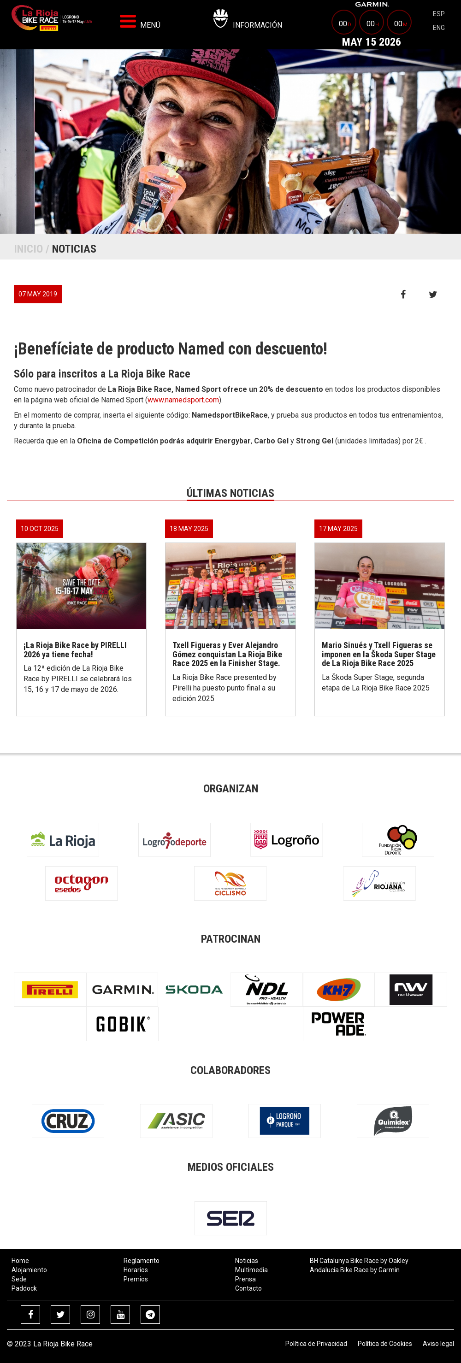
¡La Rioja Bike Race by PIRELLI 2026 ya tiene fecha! (75, 649)
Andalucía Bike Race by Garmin (355, 1270)
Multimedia (251, 1270)
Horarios (136, 1270)
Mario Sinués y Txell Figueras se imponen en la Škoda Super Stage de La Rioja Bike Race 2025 (379, 654)
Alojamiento (29, 1270)
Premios (136, 1279)
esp (439, 14)
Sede (19, 1279)
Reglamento (142, 1260)
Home (20, 1260)
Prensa (245, 1279)
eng (439, 27)
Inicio (28, 248)
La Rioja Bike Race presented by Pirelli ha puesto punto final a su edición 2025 (224, 688)
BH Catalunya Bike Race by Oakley (359, 1260)
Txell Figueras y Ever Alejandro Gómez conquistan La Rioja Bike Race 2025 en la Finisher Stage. (227, 654)
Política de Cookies (385, 1343)
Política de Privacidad (316, 1343)
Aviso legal (438, 1343)
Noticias (246, 1260)
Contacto (248, 1288)
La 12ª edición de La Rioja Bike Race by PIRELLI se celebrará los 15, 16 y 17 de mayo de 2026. (78, 679)
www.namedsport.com (183, 399)
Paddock (24, 1288)
